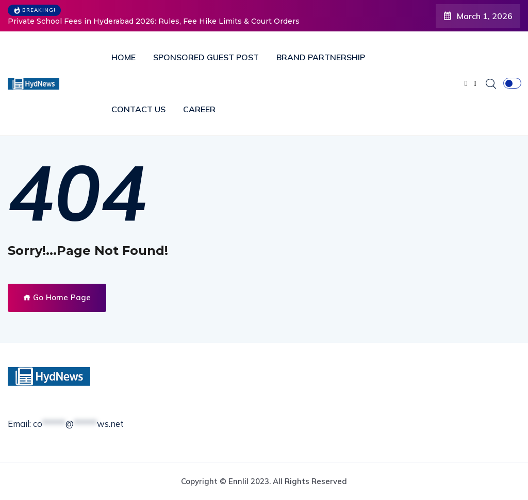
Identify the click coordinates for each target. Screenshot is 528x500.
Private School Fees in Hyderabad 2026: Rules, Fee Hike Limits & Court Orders (154, 21)
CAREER (199, 109)
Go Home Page (57, 297)
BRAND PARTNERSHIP (320, 57)
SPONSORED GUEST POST (206, 57)
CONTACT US (138, 109)
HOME (123, 57)
